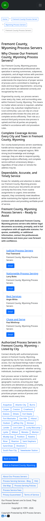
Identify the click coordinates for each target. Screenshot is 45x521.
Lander (6, 427)
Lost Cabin (17, 427)
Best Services (13, 296)
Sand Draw (8, 445)
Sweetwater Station (29, 450)
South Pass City (10, 450)
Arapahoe (7, 404)
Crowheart (28, 409)
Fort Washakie (9, 418)
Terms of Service (31, 494)
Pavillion (21, 436)
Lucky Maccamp (33, 427)
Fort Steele (27, 414)
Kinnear (30, 423)
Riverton (15, 441)
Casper (6, 409)
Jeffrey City (18, 423)
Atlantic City (20, 404)
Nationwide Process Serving (22, 273)
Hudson (6, 423)
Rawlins (31, 436)
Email (10, 265)
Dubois (6, 414)
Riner (5, 441)
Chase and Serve (15, 319)
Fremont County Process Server (24, 19)
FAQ (36, 481)
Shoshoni (20, 445)
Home (5, 19)
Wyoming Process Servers (16, 25)
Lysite (5, 432)
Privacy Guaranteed (12, 494)
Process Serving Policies (25, 485)
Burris (32, 404)
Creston (16, 409)
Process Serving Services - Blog (17, 481)
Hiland (34, 418)
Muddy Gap (8, 436)
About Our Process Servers (15, 476)
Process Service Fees (12, 490)
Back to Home (10, 458)
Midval (15, 432)
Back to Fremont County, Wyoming (19, 465)
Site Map (7, 485)
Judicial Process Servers (19, 250)
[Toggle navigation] (40, 5)
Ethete (16, 414)
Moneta (24, 432)
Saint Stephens (29, 441)
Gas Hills (23, 418)
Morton (35, 432)
